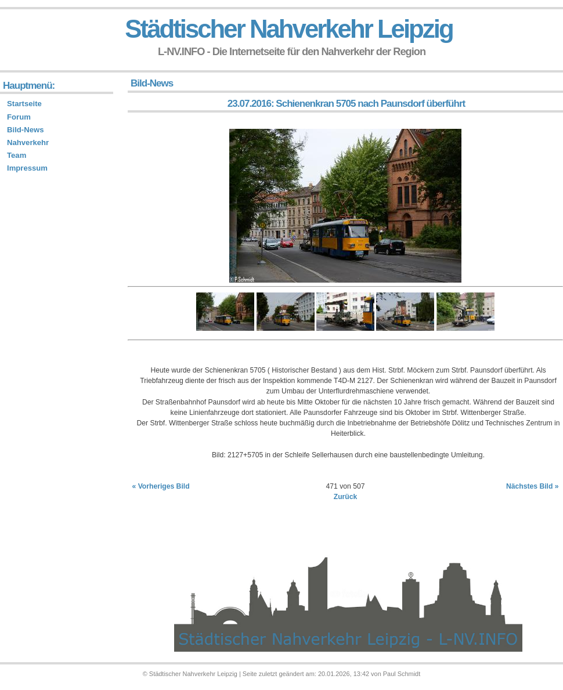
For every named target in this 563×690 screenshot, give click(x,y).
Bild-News (25, 129)
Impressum (27, 168)
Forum (19, 117)
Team (16, 155)
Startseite (24, 103)
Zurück (346, 497)
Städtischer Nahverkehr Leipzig (288, 29)
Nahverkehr (28, 142)
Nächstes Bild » (532, 486)
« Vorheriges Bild (161, 486)
